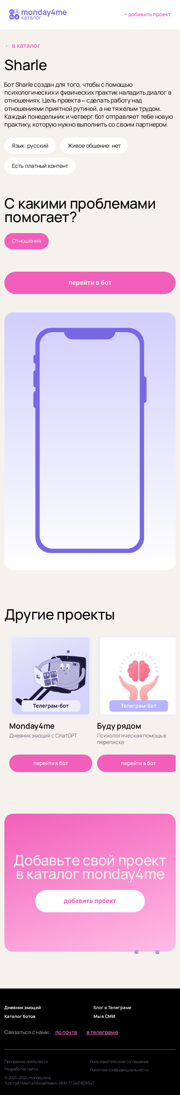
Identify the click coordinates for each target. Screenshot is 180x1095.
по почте (66, 1032)
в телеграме (102, 1032)
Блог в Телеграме (112, 1007)
